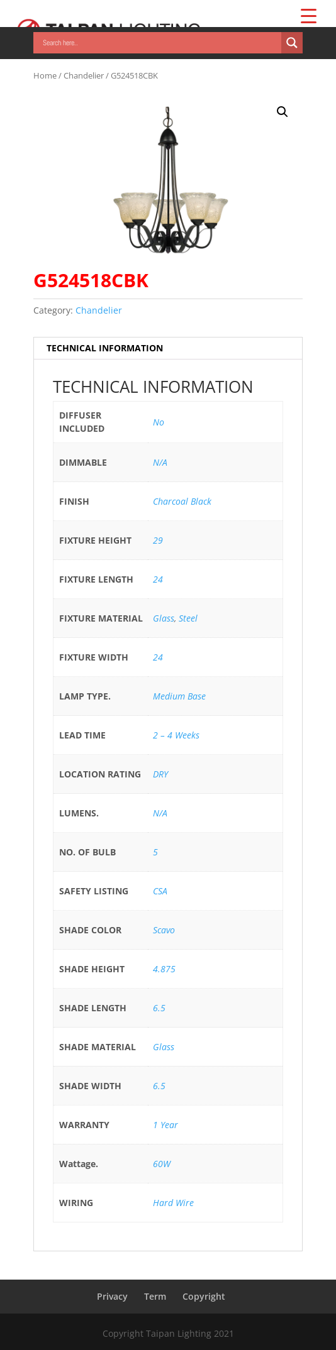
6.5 (159, 1008)
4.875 (164, 969)
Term (155, 1296)
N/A (160, 462)
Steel (188, 618)
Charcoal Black (182, 501)
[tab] (168, 348)
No (158, 422)
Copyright (203, 1296)
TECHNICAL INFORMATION (105, 348)
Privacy (112, 1296)
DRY (160, 774)
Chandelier (84, 75)
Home (45, 75)
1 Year (165, 1125)
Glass (163, 618)
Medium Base (179, 696)
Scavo (164, 930)
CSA (160, 891)
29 (158, 540)
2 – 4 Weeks (176, 735)
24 (158, 579)
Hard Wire (173, 1203)
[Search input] (160, 42)
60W (162, 1164)
